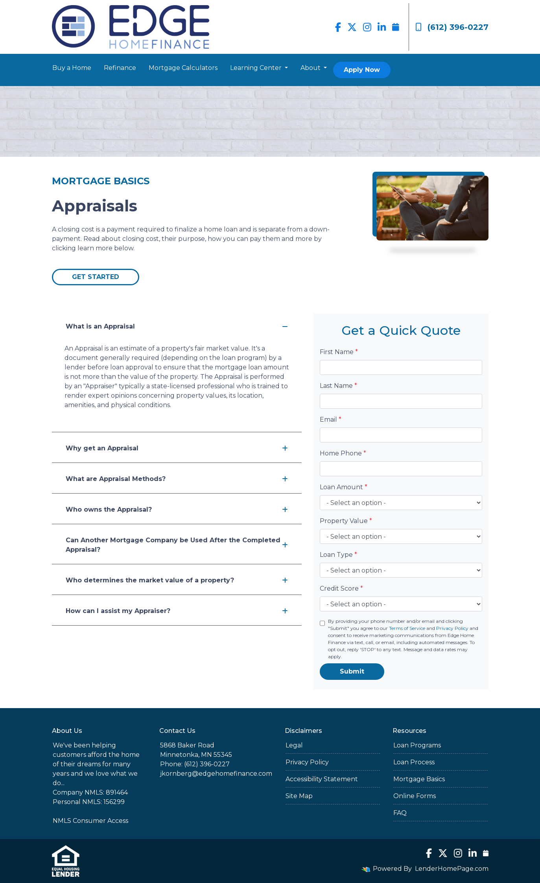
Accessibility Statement (322, 779)
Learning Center (256, 68)
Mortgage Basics (419, 779)
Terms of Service (407, 628)
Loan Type (338, 554)
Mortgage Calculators (183, 68)
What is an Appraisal (177, 326)
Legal (294, 745)
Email (330, 419)
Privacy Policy (452, 628)
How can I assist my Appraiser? (177, 611)
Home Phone (343, 453)
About (311, 68)
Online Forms (414, 796)
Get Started (95, 277)
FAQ (400, 813)
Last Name (338, 385)
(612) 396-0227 (451, 27)
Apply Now (362, 69)
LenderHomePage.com (451, 868)
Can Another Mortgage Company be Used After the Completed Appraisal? (177, 544)
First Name (339, 352)
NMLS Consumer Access (90, 820)
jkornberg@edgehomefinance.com (216, 773)
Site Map (299, 796)
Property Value (346, 521)
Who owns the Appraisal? (177, 509)
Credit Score (341, 588)
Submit (352, 671)
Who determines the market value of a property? (177, 580)
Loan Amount (343, 487)
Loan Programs (417, 745)
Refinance (120, 68)
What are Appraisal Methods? (177, 479)
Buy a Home (71, 68)
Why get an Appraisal (177, 448)
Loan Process (414, 762)
